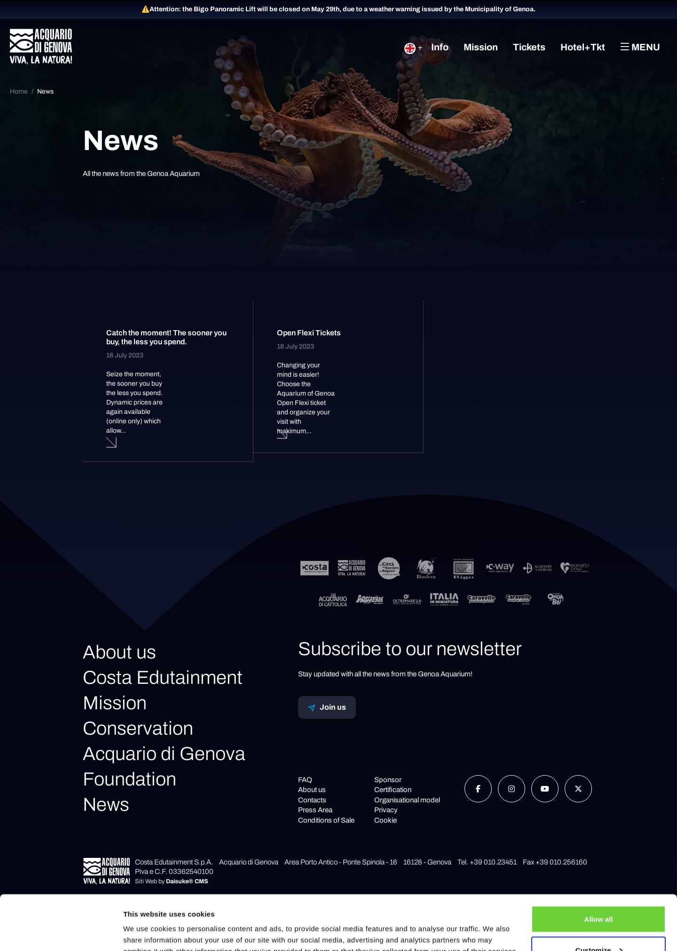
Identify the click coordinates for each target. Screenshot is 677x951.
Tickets (529, 47)
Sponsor (387, 780)
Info (440, 47)
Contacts (312, 800)
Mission (481, 47)
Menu (640, 46)
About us (119, 652)
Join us (327, 707)
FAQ (305, 780)
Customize (598, 895)
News (45, 91)
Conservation (138, 728)
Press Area (315, 810)
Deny (598, 926)
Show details (145, 922)
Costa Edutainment (163, 677)
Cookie (385, 820)
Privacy (386, 810)
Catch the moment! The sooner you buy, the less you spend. (166, 337)
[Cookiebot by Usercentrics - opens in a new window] (61, 933)
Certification (392, 789)
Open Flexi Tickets (309, 333)
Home (19, 91)
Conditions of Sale (326, 820)
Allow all (598, 864)
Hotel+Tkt (582, 47)
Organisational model (407, 800)
